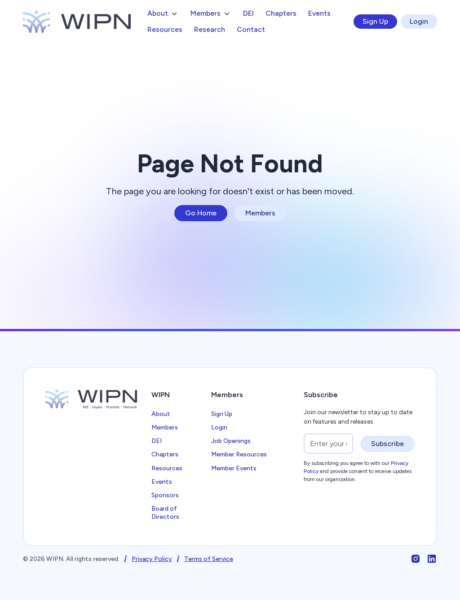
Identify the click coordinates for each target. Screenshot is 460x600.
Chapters (280, 13)
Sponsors (165, 495)
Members (260, 213)
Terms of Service (208, 559)
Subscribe (387, 443)
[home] (77, 21)
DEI (248, 13)
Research (209, 29)
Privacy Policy (152, 559)
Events (319, 13)
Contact (251, 29)
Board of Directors (165, 513)
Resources (164, 29)
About (160, 414)
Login (419, 21)
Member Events (234, 468)
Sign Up (375, 21)
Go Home (201, 213)
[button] (163, 13)
